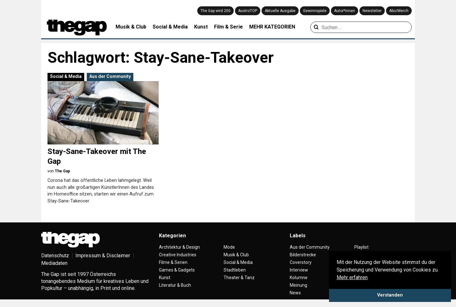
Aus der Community (110, 76)
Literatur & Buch (175, 285)
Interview (299, 269)
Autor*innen (344, 11)
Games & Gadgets (177, 269)
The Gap (62, 171)
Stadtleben (235, 269)
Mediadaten (54, 263)
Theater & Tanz (239, 277)
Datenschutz (55, 256)
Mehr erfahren (352, 277)
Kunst (201, 27)
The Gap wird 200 (215, 11)
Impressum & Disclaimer (102, 256)
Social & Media (170, 27)
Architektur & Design (179, 247)
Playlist (361, 247)
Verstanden (390, 295)
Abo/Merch (398, 11)
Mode (229, 247)
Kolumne (298, 277)
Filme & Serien (173, 262)
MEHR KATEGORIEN (272, 27)
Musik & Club (131, 27)
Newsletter (372, 11)
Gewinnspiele (314, 11)
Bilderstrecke (303, 254)
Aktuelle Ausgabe (280, 11)
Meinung (298, 285)
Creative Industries (177, 254)
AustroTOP (247, 11)
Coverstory (301, 262)
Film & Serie (228, 27)
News (295, 292)
